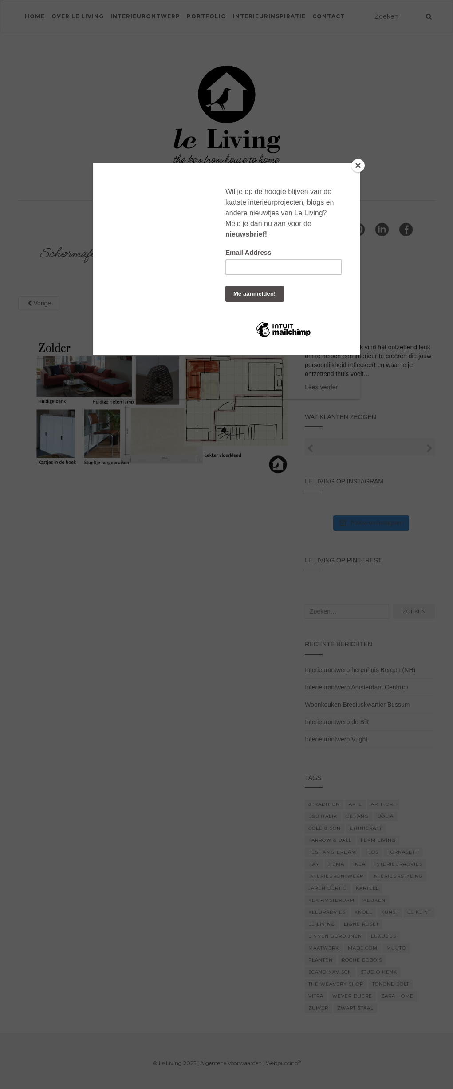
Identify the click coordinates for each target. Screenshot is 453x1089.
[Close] (358, 165)
